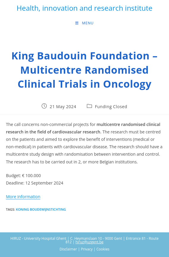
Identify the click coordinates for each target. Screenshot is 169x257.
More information (23, 196)
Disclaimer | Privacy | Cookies (84, 249)
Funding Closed (111, 106)
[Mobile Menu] (84, 23)
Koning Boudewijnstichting (41, 209)
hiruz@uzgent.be (90, 242)
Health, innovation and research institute (84, 8)
